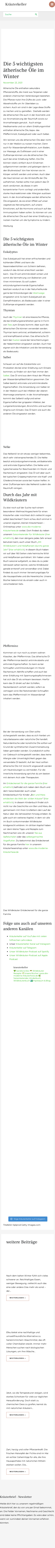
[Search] (36, 14)
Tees (10, 324)
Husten (16, 340)
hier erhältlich (17, 549)
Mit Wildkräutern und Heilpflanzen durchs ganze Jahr (26, 546)
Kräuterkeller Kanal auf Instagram (33, 944)
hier (27, 844)
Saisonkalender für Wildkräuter (29, 534)
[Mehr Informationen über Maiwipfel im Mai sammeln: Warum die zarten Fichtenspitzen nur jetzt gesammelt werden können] (27, 1433)
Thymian (17, 317)
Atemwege (38, 293)
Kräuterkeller (16, 4)
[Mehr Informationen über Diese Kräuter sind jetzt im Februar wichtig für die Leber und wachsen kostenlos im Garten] (27, 1259)
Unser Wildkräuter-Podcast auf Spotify (29, 951)
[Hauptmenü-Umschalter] (52, 4)
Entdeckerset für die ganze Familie (24, 783)
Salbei (6, 375)
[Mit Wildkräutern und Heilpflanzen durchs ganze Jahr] (27, 232)
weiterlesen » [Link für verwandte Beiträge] (18, 1298)
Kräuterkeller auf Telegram (23, 947)
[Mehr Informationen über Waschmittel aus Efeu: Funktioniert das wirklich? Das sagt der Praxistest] (27, 1316)
